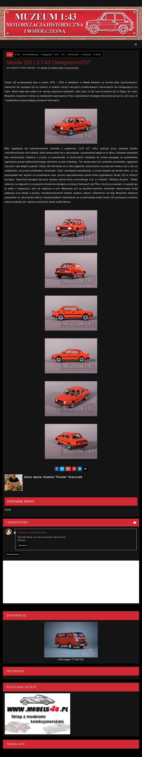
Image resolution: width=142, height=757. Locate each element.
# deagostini (46, 54)
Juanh (22, 532)
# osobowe (86, 54)
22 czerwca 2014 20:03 (36, 532)
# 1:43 (17, 54)
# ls (63, 54)
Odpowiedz (23, 545)
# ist (57, 54)
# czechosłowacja (30, 54)
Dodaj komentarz (12, 554)
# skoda (97, 54)
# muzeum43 (73, 54)
